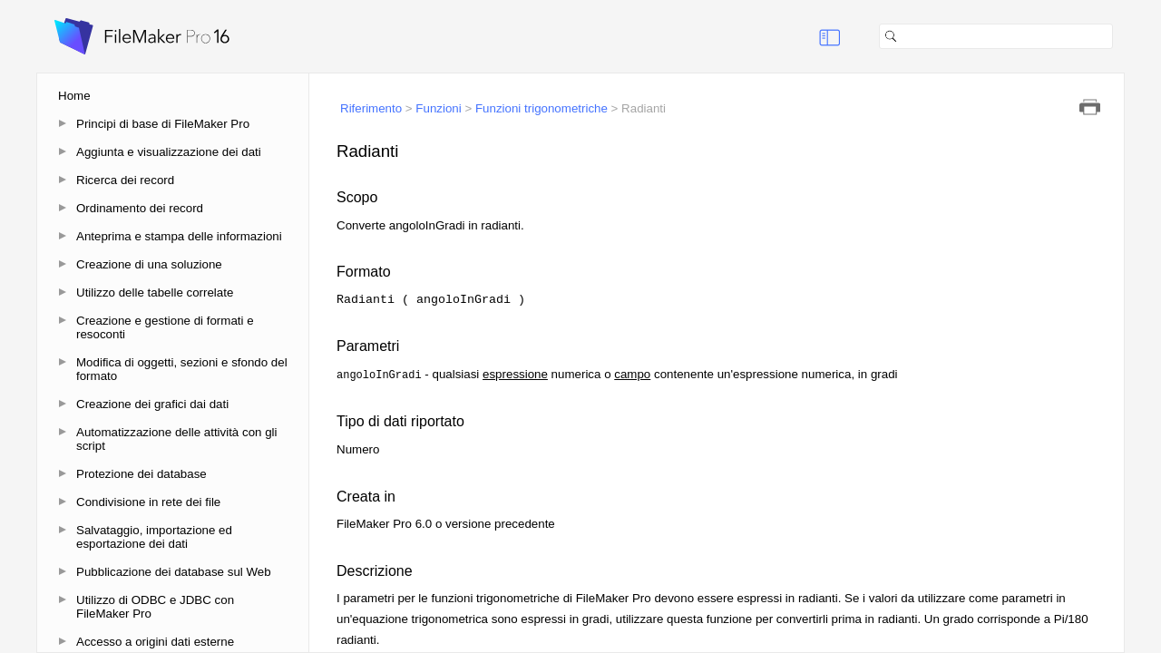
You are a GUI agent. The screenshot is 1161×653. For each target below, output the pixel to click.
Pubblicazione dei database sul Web (173, 572)
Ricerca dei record (125, 180)
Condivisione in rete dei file (148, 502)
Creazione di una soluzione (149, 264)
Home (74, 95)
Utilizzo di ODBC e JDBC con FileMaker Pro (155, 606)
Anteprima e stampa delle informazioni (179, 236)
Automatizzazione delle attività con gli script (177, 439)
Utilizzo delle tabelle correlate (154, 292)
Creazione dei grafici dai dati (152, 404)
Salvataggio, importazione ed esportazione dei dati (154, 537)
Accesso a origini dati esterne (155, 641)
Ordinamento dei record (139, 208)
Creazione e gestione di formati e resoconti (165, 327)
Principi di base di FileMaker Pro (162, 124)
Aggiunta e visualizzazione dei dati (168, 152)
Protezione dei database (141, 474)
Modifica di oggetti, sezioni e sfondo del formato (182, 369)
